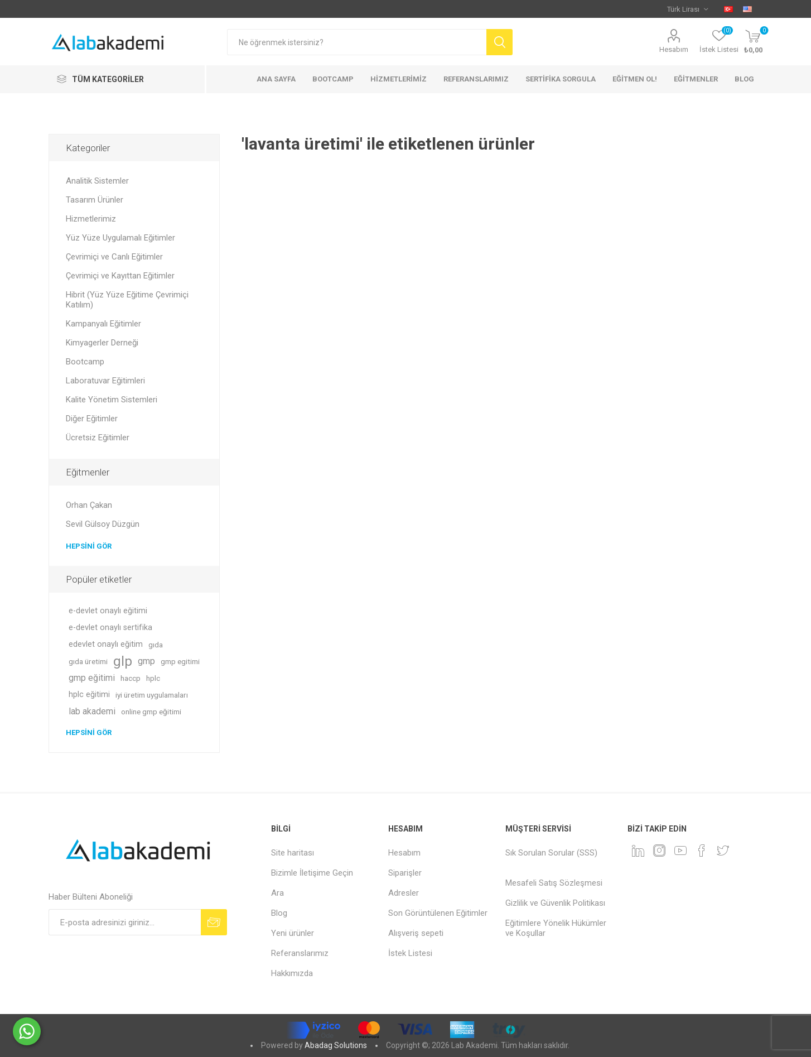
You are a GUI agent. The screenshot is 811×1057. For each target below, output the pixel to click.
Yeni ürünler (292, 933)
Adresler (403, 893)
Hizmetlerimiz (91, 219)
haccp (130, 678)
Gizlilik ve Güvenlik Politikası (555, 903)
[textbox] (356, 42)
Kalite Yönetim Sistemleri (111, 400)
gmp (146, 661)
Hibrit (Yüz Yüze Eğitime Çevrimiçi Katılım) (127, 300)
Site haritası (292, 853)
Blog (279, 913)
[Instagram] (659, 850)
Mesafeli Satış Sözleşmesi (553, 883)
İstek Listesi (410, 953)
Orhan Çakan (89, 505)
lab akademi (92, 711)
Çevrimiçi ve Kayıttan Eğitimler (120, 276)
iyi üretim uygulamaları (151, 694)
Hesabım (673, 49)
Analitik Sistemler (97, 181)
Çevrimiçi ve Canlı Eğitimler (114, 257)
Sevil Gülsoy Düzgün (102, 524)
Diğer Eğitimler (92, 419)
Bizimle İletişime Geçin (312, 873)
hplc (153, 678)
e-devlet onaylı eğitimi (108, 611)
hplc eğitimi (89, 694)
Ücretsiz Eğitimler (97, 438)
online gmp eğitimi (151, 711)
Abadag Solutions (336, 1045)
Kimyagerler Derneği (102, 343)
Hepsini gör (89, 546)
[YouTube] (680, 850)
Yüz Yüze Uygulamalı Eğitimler (120, 238)
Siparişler (405, 873)
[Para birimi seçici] (687, 9)
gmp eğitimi (92, 677)
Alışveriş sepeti (415, 933)
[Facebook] (702, 850)
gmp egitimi (180, 661)
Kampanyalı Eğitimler (103, 324)
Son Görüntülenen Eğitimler (437, 913)
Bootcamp (85, 362)
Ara (277, 893)
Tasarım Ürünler (94, 200)
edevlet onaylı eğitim (106, 644)
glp (122, 661)
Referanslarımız (300, 953)
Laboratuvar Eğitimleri (105, 381)
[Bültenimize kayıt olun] (125, 922)
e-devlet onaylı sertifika (110, 627)
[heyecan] (723, 850)
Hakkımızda (292, 973)
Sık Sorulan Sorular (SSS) (551, 853)
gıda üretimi (88, 661)
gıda (155, 644)
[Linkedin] (638, 850)
